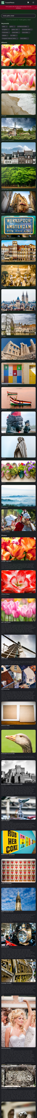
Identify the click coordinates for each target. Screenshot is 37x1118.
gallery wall (16, 29)
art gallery (5, 29)
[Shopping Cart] (28, 2)
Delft (2, 690)
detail (4, 26)
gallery (12, 26)
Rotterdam (3, 755)
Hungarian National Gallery (10, 38)
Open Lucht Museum (6, 660)
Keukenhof (4, 595)
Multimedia (6, 32)
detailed (5, 35)
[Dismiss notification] (36, 7)
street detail (16, 32)
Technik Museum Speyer (7, 822)
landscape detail (27, 29)
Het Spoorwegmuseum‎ (6, 948)
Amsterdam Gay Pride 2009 (7, 1049)
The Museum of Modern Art (7, 727)
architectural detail (23, 26)
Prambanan (4, 1089)
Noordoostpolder (5, 562)
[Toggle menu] (33, 2)
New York (3, 785)
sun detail (13, 35)
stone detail (26, 32)
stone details (24, 38)
